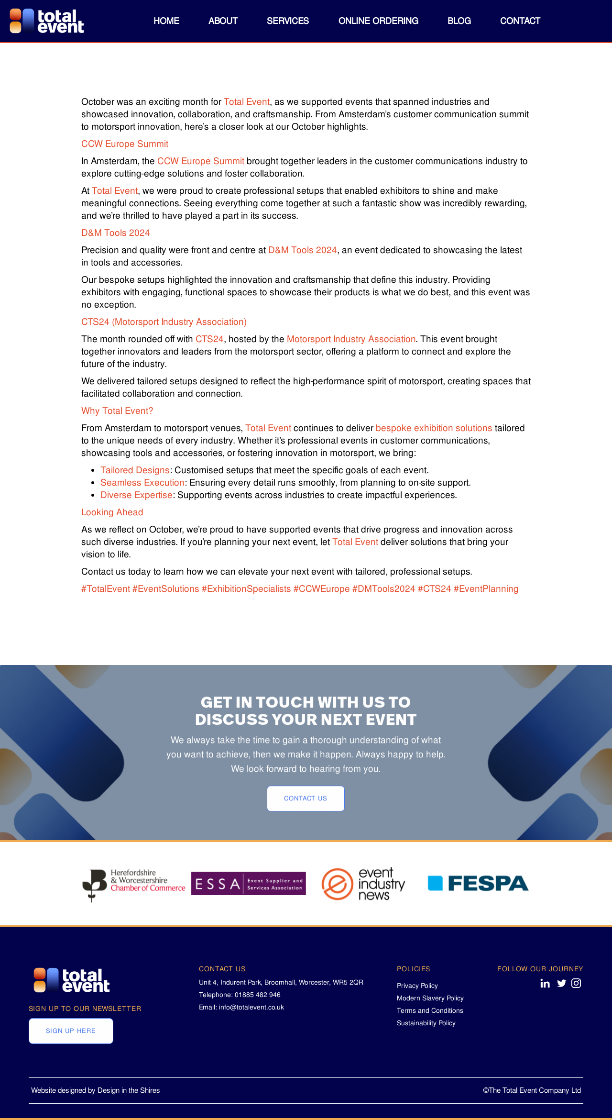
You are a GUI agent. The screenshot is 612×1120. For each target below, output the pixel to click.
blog (459, 20)
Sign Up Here (71, 1058)
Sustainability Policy (426, 1023)
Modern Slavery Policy (430, 998)
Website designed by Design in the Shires (95, 1090)
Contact (520, 20)
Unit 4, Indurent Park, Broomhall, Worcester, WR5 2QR (281, 982)
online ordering (378, 20)
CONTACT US (306, 836)
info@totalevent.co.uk (251, 1007)
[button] (223, 21)
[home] (46, 22)
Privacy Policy (417, 985)
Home (166, 20)
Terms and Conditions (430, 1010)
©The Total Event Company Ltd (532, 1090)
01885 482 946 (258, 994)
